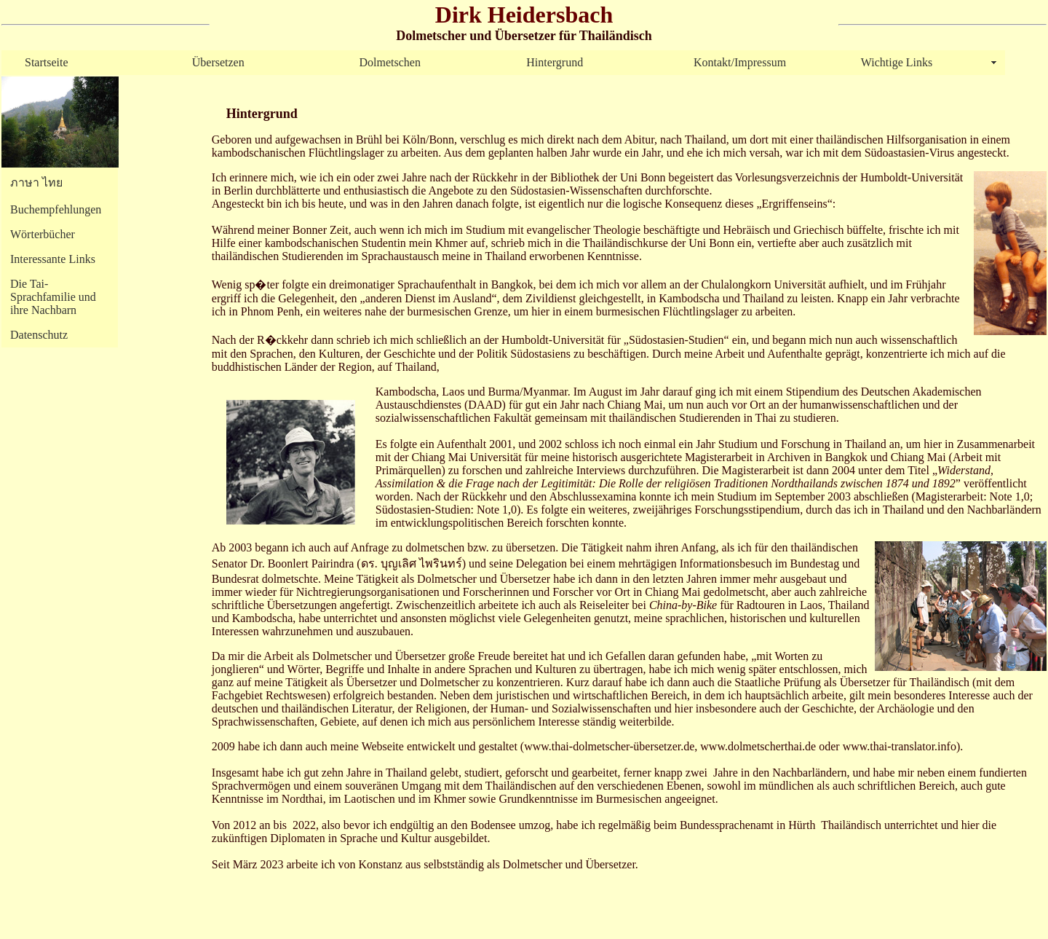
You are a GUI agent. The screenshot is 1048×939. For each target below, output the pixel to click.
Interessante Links (52, 259)
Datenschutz (39, 335)
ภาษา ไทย (36, 182)
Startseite (46, 62)
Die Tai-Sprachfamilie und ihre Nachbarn (53, 297)
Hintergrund (554, 62)
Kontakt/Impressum (740, 62)
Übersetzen (218, 62)
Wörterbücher (42, 234)
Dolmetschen (390, 62)
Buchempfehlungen (55, 209)
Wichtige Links (896, 62)
